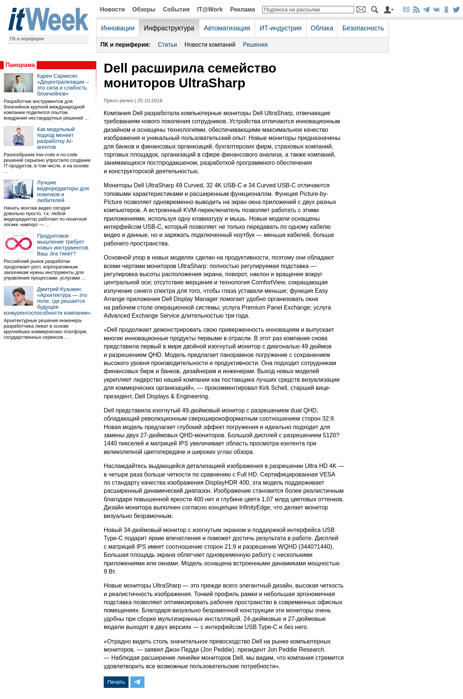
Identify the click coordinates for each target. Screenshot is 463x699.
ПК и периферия (27, 38)
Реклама (242, 9)
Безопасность (363, 28)
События (176, 9)
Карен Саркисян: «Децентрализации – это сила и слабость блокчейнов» (63, 85)
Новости (112, 9)
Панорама (20, 65)
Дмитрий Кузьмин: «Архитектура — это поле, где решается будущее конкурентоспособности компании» (47, 301)
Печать (116, 682)
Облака (322, 28)
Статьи (167, 44)
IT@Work (210, 9)
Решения (255, 44)
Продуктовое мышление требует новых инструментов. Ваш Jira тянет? (63, 245)
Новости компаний (210, 44)
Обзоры (144, 9)
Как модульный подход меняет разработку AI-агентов (56, 138)
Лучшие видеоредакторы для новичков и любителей (63, 191)
